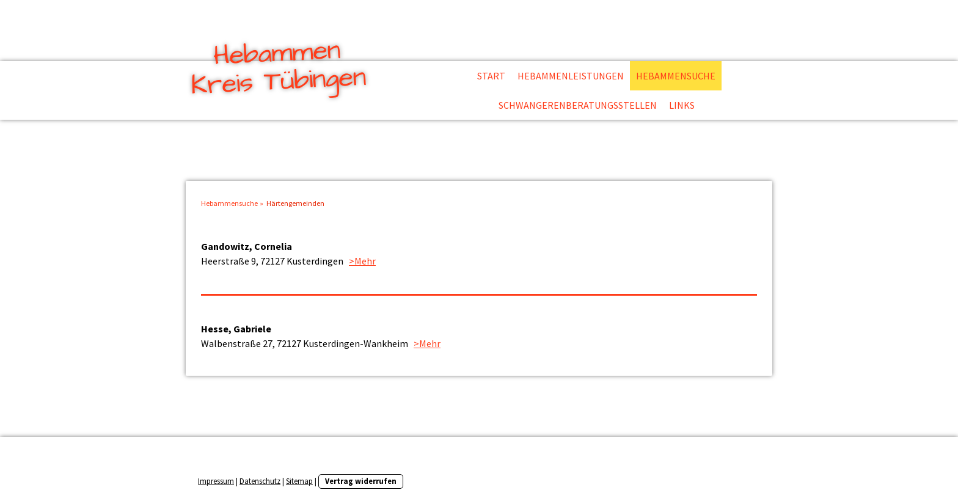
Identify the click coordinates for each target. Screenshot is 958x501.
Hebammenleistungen (570, 76)
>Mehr (362, 261)
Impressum (216, 481)
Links (682, 105)
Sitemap (299, 481)
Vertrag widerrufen (361, 481)
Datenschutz (260, 481)
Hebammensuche (675, 76)
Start (491, 76)
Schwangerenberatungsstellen (578, 105)
